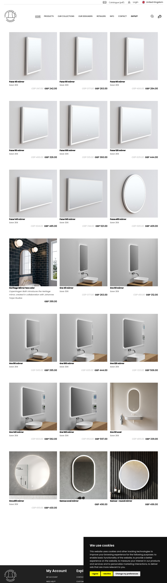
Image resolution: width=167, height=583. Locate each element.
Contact (122, 16)
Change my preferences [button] (126, 573)
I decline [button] (107, 573)
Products (49, 16)
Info (112, 16)
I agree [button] (95, 573)
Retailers (101, 16)
